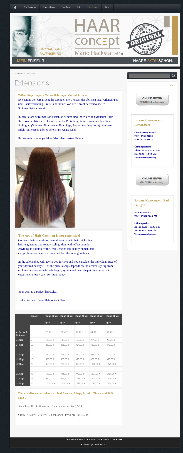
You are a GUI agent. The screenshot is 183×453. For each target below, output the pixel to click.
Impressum (94, 439)
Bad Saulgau (30, 7)
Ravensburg (49, 7)
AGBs (120, 439)
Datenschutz (109, 439)
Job (78, 7)
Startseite (19, 74)
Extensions (93, 7)
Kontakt (82, 439)
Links (107, 7)
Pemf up (66, 7)
